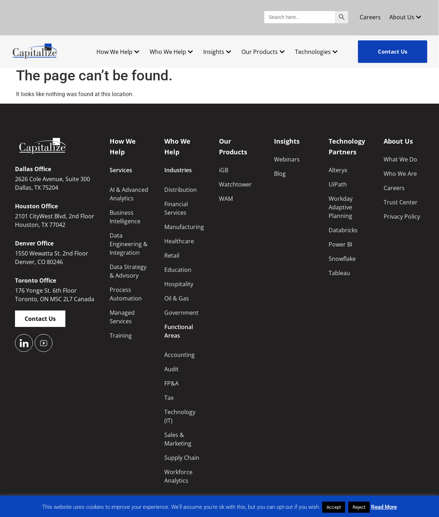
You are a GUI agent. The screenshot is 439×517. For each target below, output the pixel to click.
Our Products (263, 52)
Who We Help (171, 52)
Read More (384, 507)
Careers (370, 17)
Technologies (316, 52)
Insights (217, 52)
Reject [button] (359, 507)
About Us (405, 17)
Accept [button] (333, 507)
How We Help (117, 52)
